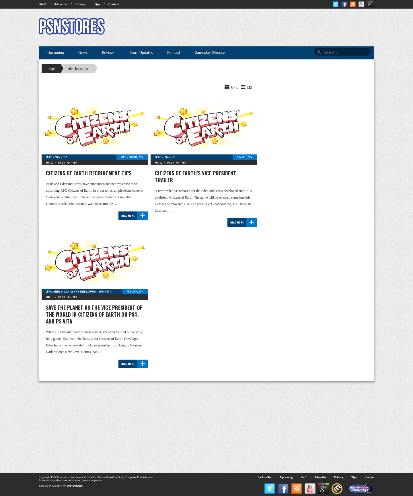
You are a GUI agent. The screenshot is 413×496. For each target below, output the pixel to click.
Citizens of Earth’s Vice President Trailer (195, 176)
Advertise (60, 4)
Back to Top (265, 477)
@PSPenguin (75, 485)
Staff (42, 4)
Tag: (52, 68)
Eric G (49, 157)
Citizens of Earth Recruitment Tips (88, 173)
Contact (113, 4)
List (247, 87)
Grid (231, 87)
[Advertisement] (269, 27)
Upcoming (286, 477)
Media (61, 162)
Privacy (80, 4)
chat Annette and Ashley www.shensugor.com (71, 291)
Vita (75, 162)
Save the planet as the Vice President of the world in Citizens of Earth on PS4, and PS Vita (94, 314)
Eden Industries (78, 68)
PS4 (69, 162)
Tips (97, 4)
